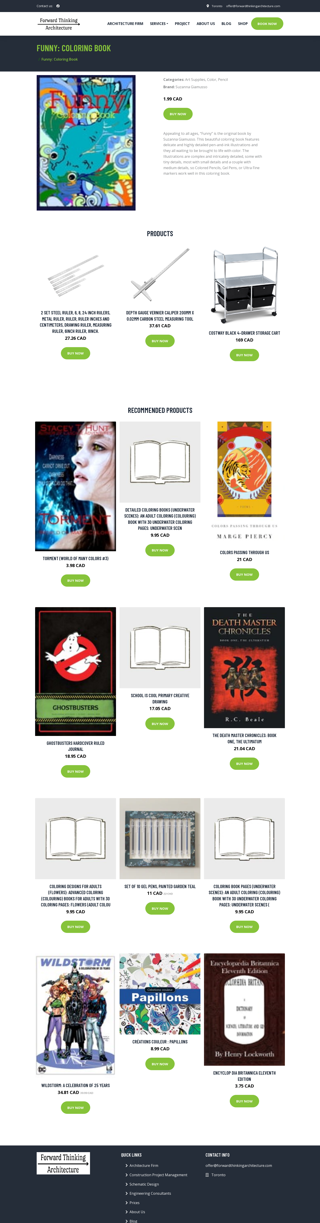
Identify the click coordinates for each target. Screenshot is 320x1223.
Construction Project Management (158, 1174)
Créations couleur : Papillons (160, 1041)
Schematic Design (144, 1184)
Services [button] (158, 23)
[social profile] (58, 6)
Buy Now (178, 114)
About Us (206, 23)
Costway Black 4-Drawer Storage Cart (244, 333)
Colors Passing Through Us (244, 552)
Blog (226, 23)
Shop (243, 23)
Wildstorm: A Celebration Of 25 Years (75, 1085)
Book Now (267, 23)
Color (211, 79)
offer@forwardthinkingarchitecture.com (251, 6)
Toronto (213, 6)
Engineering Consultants (150, 1193)
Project (182, 23)
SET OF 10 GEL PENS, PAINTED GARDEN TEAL (160, 886)
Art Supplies (195, 79)
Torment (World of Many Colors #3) (75, 558)
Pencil (223, 79)
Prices (135, 1202)
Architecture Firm (144, 1165)
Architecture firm (125, 23)
